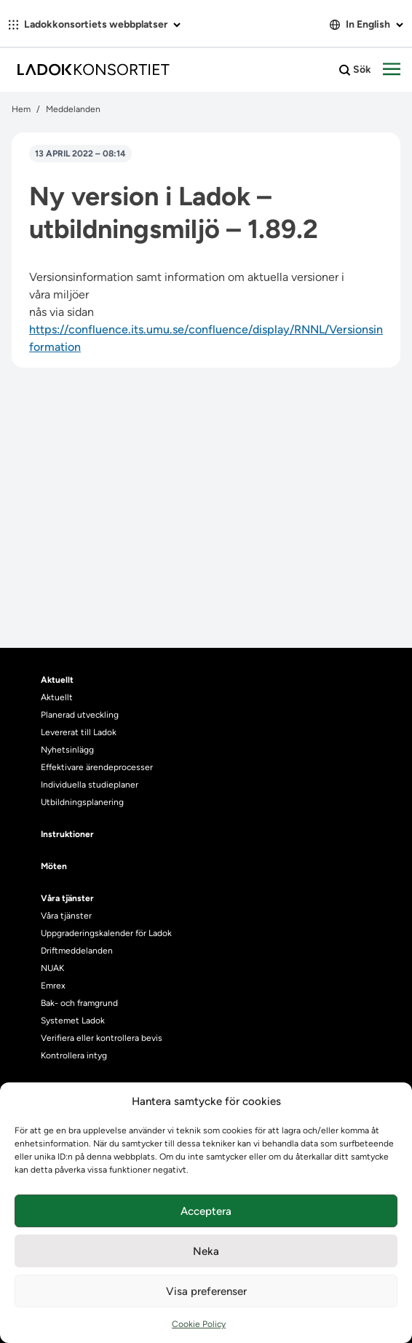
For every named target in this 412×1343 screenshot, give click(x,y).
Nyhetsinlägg (67, 750)
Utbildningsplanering (82, 802)
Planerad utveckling (80, 715)
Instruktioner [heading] (67, 834)
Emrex (53, 985)
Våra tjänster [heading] (67, 898)
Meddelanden (73, 109)
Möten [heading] (54, 866)
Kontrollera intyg (74, 1055)
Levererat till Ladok (78, 732)
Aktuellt (57, 697)
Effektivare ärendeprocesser (97, 767)
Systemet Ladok (73, 1020)
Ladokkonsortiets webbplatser (95, 24)
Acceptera (206, 1211)
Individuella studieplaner (90, 785)
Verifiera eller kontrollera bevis (101, 1038)
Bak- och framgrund (79, 1003)
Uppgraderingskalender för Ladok (106, 933)
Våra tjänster (66, 916)
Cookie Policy (199, 1324)
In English (366, 24)
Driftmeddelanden (77, 951)
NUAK (52, 968)
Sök (355, 69)
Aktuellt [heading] (57, 680)
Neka (206, 1251)
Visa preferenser (206, 1291)
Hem (21, 109)
